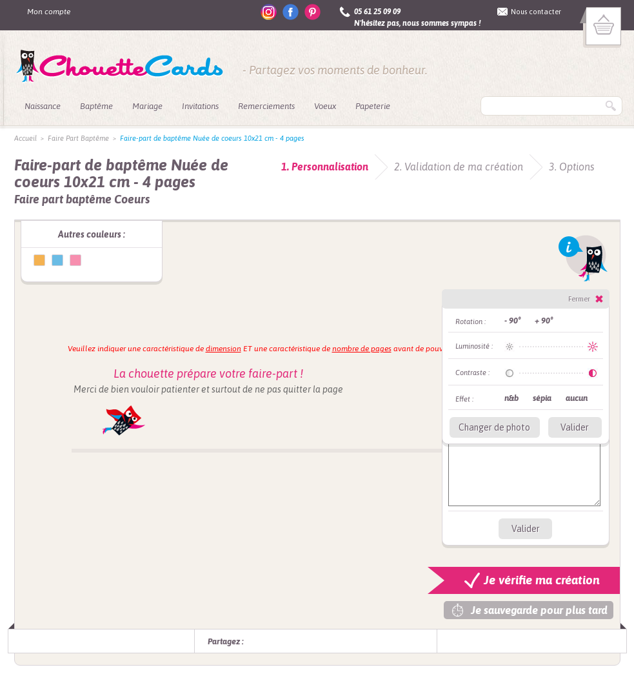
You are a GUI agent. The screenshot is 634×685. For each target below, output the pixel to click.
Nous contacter (536, 11)
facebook (290, 12)
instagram (269, 12)
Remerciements (266, 106)
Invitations (200, 106)
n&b (511, 398)
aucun (577, 398)
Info (583, 258)
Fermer (579, 299)
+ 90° (544, 320)
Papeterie (372, 106)
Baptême (96, 106)
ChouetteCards (119, 66)
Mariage (147, 106)
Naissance (43, 106)
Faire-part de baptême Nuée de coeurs (39, 260)
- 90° (512, 320)
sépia (542, 398)
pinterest (312, 12)
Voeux (325, 106)
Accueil (25, 138)
